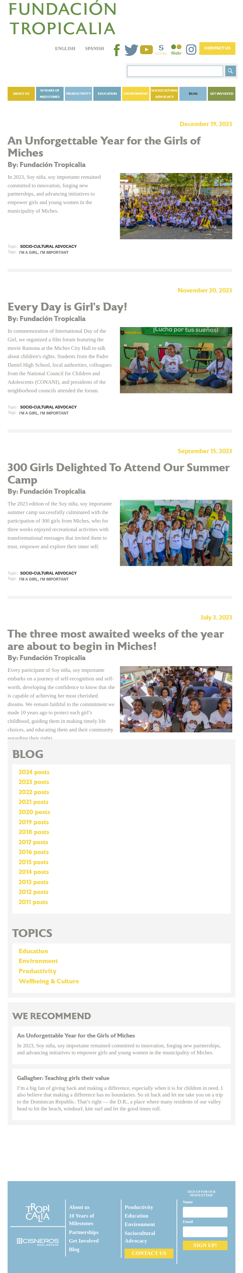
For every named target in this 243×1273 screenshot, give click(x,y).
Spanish (94, 48)
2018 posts (34, 832)
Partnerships (84, 1232)
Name (188, 1202)
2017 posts (33, 842)
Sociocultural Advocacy (164, 94)
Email (188, 1221)
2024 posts (34, 772)
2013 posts (33, 882)
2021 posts (33, 802)
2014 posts (34, 872)
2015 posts (33, 862)
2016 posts (34, 852)
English (65, 48)
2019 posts (34, 822)
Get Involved (222, 93)
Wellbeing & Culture (49, 981)
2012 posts (33, 892)
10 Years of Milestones (50, 94)
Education (107, 93)
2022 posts (34, 792)
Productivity (78, 93)
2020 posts (34, 812)
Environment (136, 93)
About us (21, 93)
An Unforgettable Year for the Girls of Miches (76, 1036)
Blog (193, 93)
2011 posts (33, 902)
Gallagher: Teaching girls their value (63, 1078)
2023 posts (34, 782)
